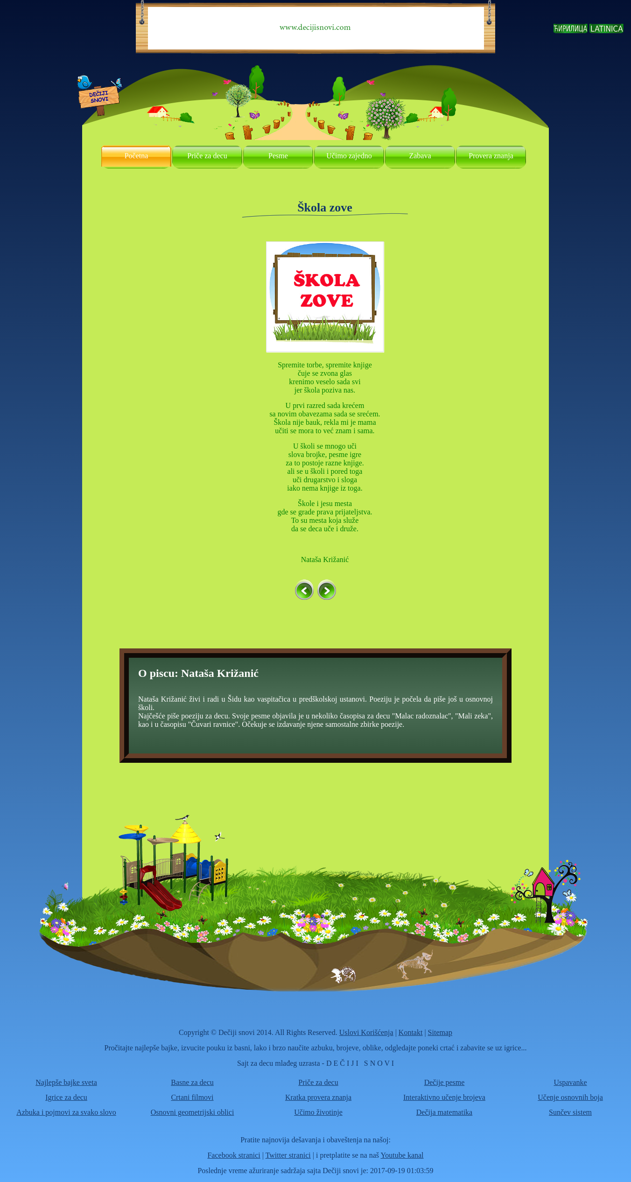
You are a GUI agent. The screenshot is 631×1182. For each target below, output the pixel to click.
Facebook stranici (233, 1155)
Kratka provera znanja (318, 1097)
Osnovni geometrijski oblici (192, 1112)
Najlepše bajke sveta (66, 1082)
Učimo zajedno (349, 156)
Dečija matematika (444, 1112)
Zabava (420, 156)
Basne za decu (192, 1082)
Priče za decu (207, 156)
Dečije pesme (444, 1082)
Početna (136, 156)
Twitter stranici (288, 1155)
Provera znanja (491, 156)
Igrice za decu (66, 1097)
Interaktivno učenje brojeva (444, 1097)
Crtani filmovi (192, 1097)
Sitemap (440, 1032)
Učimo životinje (318, 1112)
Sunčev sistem (570, 1112)
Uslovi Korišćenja (366, 1032)
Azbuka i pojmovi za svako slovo (66, 1112)
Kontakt (411, 1032)
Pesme (278, 156)
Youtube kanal (401, 1155)
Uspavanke (570, 1082)
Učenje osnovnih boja (570, 1097)
